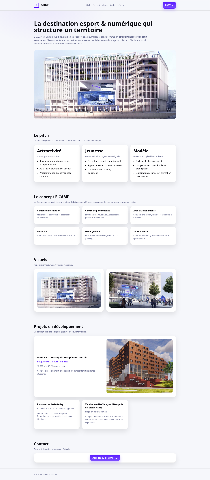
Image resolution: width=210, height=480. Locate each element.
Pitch (88, 5)
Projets (113, 5)
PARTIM (169, 5)
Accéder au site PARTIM (105, 457)
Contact (122, 5)
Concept (96, 5)
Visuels (105, 5)
